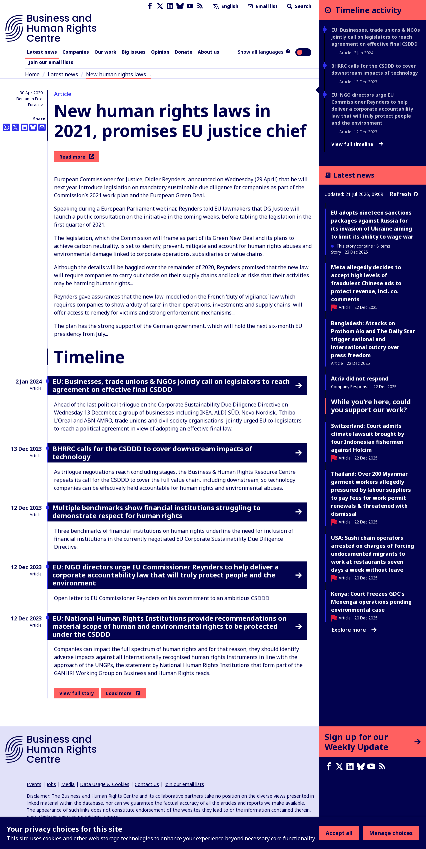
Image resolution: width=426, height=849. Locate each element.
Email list (262, 6)
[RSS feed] (200, 6)
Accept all (339, 833)
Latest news (42, 52)
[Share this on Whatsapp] (6, 127)
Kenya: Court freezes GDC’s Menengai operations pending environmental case (371, 601)
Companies (75, 52)
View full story (76, 693)
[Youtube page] (190, 6)
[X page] (160, 6)
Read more (76, 157)
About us (208, 52)
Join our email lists (50, 62)
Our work (105, 52)
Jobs (51, 784)
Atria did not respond (359, 378)
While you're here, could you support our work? (371, 405)
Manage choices (391, 833)
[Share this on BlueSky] (33, 127)
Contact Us (147, 784)
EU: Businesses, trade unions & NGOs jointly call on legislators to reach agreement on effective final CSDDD (375, 37)
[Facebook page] (150, 6)
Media (68, 784)
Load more (119, 693)
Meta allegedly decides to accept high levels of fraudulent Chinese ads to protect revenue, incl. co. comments (366, 283)
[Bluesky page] (180, 6)
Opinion (160, 52)
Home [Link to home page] (32, 74)
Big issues (134, 52)
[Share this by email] (42, 127)
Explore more (354, 629)
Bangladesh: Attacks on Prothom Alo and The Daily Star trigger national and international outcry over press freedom (373, 339)
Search (298, 6)
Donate (183, 52)
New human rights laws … (118, 74)
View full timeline (357, 144)
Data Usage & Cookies (104, 784)
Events (34, 784)
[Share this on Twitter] (15, 127)
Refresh (404, 194)
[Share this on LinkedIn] (24, 127)
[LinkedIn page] (170, 6)
